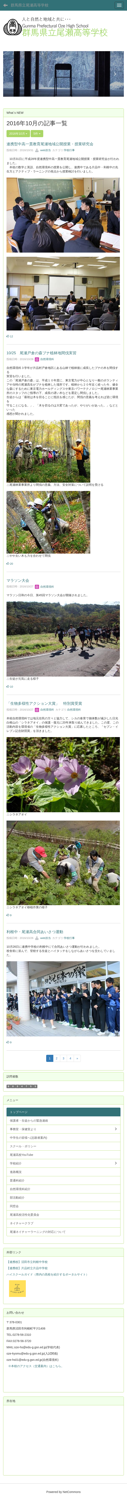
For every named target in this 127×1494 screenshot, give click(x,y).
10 (10, 686)
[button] (12, 74)
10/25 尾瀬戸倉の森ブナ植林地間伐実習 (41, 353)
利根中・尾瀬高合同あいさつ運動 (35, 932)
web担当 (43, 150)
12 (10, 336)
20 (10, 563)
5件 (37, 133)
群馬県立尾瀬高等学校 (29, 5)
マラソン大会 (18, 580)
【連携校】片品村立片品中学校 (27, 1268)
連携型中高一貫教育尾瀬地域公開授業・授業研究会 (50, 144)
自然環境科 (44, 359)
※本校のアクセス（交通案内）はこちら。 (35, 1366)
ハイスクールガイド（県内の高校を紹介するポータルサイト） (48, 1274)
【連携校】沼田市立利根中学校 (27, 1262)
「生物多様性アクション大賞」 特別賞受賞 (44, 703)
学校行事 (69, 150)
